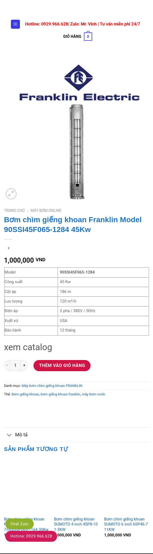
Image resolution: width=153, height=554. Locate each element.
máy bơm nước (93, 395)
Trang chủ (14, 211)
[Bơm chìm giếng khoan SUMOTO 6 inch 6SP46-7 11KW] (126, 487)
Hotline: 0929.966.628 (31, 536)
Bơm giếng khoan (25, 395)
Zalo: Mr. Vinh (83, 24)
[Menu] (15, 24)
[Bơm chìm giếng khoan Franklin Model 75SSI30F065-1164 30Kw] (26, 487)
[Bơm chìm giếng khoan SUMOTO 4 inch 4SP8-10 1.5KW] (76, 487)
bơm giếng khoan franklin (60, 395)
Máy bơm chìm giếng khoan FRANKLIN (52, 386)
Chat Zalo (19, 524)
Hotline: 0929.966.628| (47, 24)
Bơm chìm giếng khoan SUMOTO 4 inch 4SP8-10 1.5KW (75, 524)
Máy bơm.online (46, 211)
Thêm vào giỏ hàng (62, 366)
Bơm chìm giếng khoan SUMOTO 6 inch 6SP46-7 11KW (126, 524)
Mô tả (16, 436)
